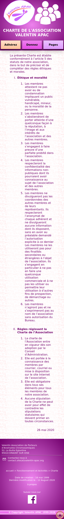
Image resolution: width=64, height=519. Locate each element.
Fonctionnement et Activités (32, 470)
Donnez (32, 44)
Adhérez (10, 44)
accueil (10, 470)
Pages (53, 44)
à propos (32, 484)
